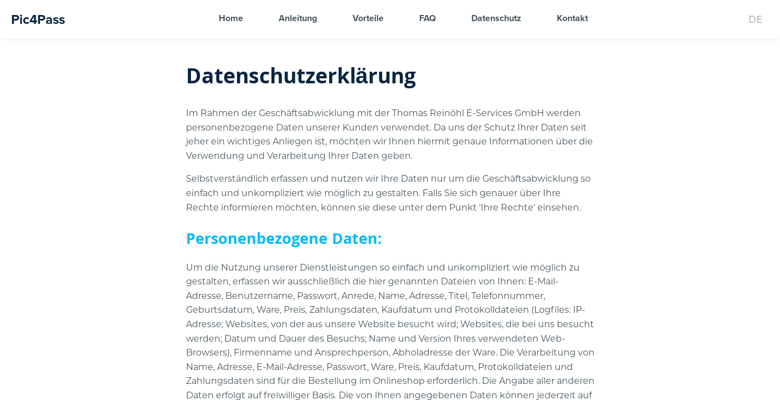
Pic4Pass (38, 19)
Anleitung (298, 18)
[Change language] (755, 19)
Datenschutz (496, 18)
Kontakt (572, 18)
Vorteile (368, 18)
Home (231, 18)
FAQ (427, 18)
